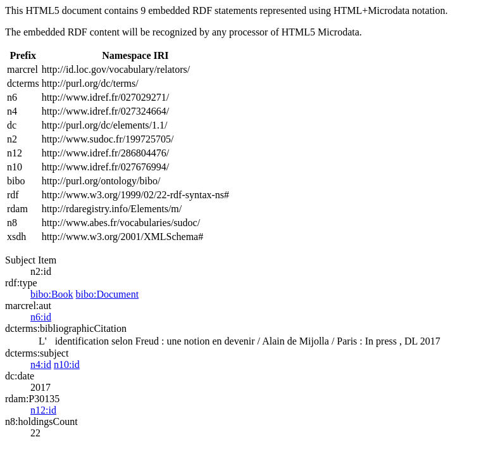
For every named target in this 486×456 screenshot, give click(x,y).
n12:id (43, 410)
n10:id (67, 364)
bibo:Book (51, 294)
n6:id (40, 317)
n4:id (40, 364)
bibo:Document (107, 294)
